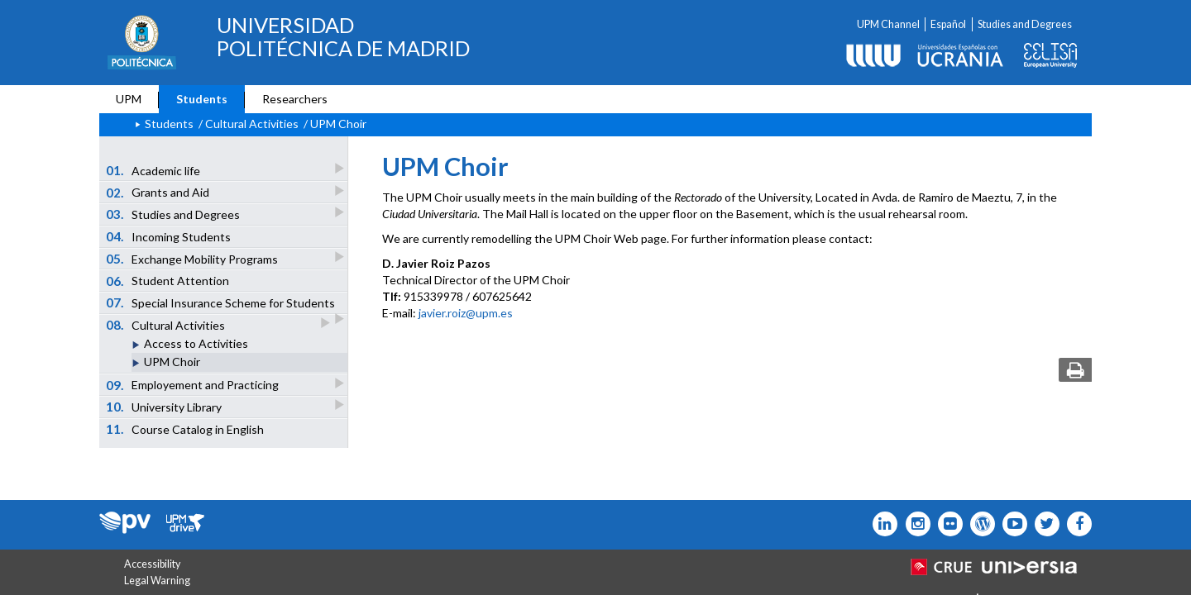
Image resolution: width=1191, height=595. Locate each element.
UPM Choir (172, 362)
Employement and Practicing (193, 385)
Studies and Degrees (1025, 24)
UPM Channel (888, 24)
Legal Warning (157, 580)
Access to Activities (196, 343)
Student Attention (168, 281)
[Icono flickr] (1043, 524)
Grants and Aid (159, 192)
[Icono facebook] (1075, 524)
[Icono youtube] (1011, 524)
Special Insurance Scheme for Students (221, 304)
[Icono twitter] (946, 524)
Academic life (154, 170)
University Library (165, 406)
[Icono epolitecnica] (979, 524)
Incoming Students (169, 236)
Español (948, 24)
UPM (128, 99)
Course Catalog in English (185, 428)
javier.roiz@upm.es (466, 313)
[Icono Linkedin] (881, 524)
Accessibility (152, 564)
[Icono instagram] (913, 524)
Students (201, 99)
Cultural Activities (166, 324)
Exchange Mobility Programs (193, 258)
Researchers (295, 99)
